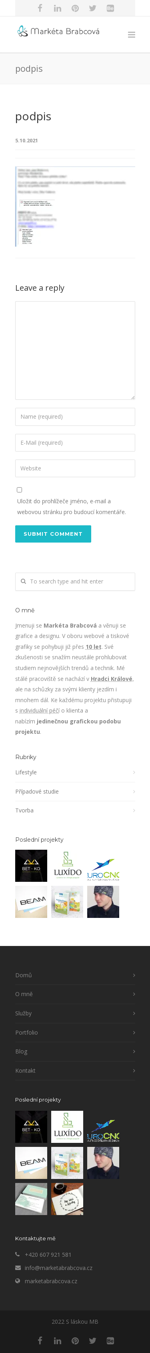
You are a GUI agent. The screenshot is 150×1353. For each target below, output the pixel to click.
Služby (23, 1013)
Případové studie (37, 791)
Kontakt (25, 1070)
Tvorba (24, 810)
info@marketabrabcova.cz (58, 1268)
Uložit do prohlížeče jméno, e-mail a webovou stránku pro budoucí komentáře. (71, 506)
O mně (24, 994)
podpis (33, 116)
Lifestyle (26, 772)
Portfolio (26, 1032)
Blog (21, 1051)
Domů (23, 975)
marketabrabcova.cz (51, 1281)
